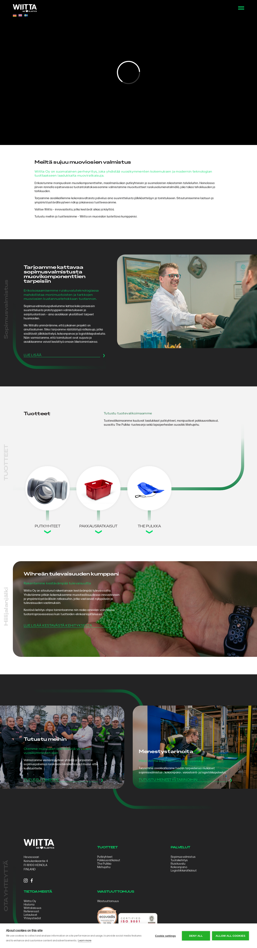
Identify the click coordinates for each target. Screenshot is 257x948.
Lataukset (30, 915)
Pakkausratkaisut (108, 860)
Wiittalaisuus (32, 908)
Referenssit (31, 911)
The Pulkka (104, 863)
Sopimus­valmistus (183, 857)
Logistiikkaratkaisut (184, 870)
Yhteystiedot (32, 918)
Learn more (84, 940)
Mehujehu (103, 867)
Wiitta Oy (30, 901)
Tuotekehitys (179, 860)
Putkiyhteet (104, 857)
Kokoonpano (179, 867)
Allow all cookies (230, 935)
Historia (29, 904)
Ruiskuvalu (178, 863)
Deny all (196, 935)
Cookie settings (165, 935)
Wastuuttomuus (108, 901)
